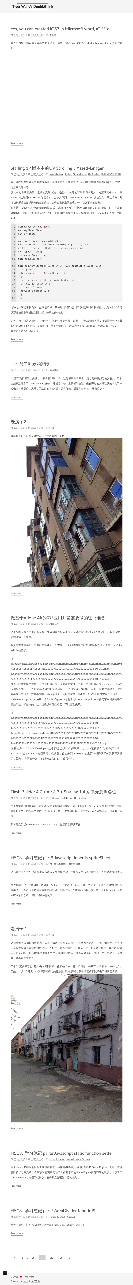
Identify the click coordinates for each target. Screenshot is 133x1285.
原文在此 (72, 1177)
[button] (5, 1273)
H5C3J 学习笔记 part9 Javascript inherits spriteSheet (61, 857)
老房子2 (18, 421)
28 (51, 1257)
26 (33, 1257)
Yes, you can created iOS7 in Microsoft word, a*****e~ (61, 28)
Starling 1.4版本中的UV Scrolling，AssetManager (57, 168)
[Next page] (69, 1257)
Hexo (25, 1281)
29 (61, 1257)
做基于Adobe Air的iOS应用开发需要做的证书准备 (58, 617)
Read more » (17, 143)
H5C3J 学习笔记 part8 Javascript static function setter (62, 1153)
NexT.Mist (35, 1281)
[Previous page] (14, 1257)
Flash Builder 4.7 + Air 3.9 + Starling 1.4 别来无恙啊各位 (64, 791)
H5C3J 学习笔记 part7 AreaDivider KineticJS (53, 1210)
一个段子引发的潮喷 (30, 364)
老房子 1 (19, 928)
